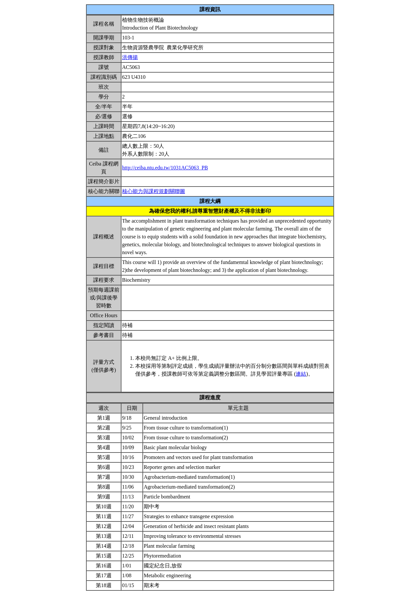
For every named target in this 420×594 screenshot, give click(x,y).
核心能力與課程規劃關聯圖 (153, 191)
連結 (301, 374)
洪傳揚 (130, 57)
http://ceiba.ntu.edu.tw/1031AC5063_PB (165, 167)
